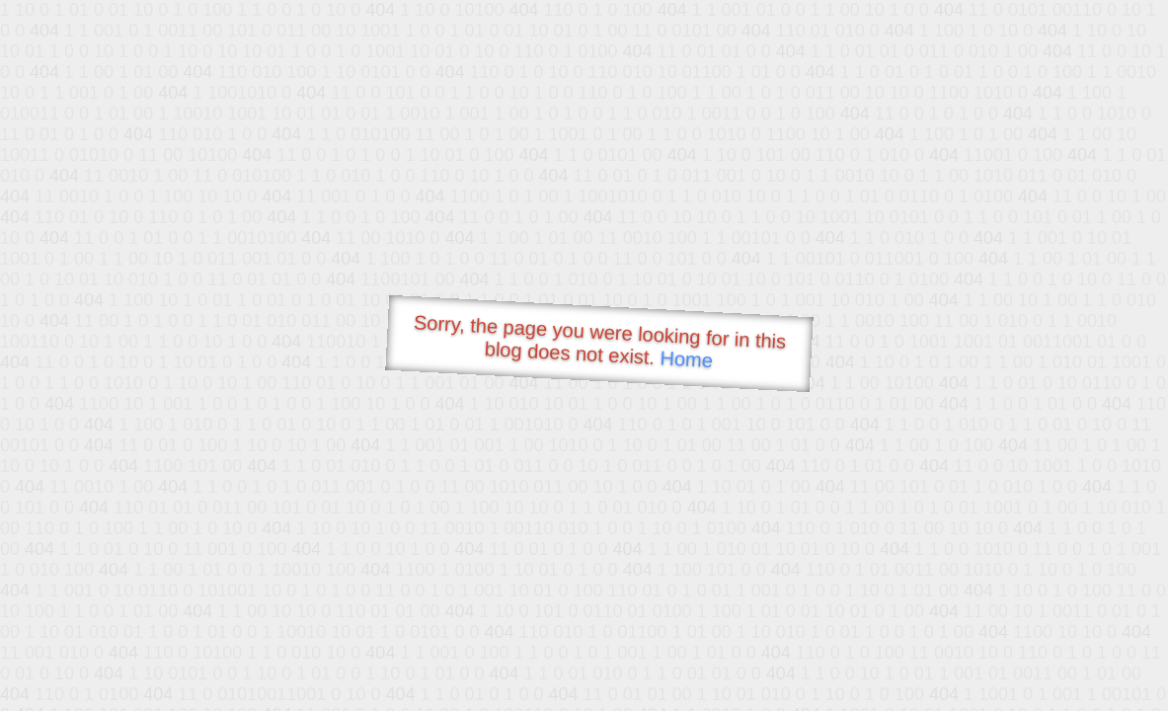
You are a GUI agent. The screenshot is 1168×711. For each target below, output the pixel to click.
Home (686, 359)
